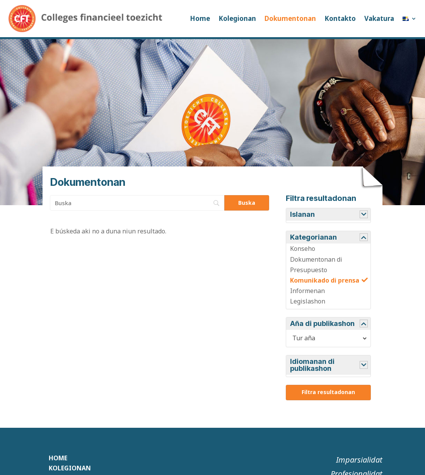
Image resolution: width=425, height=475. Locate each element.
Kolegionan (237, 18)
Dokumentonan (290, 18)
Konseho (302, 248)
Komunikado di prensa (324, 280)
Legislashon (307, 301)
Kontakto (340, 18)
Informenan (307, 290)
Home (200, 18)
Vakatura (379, 18)
